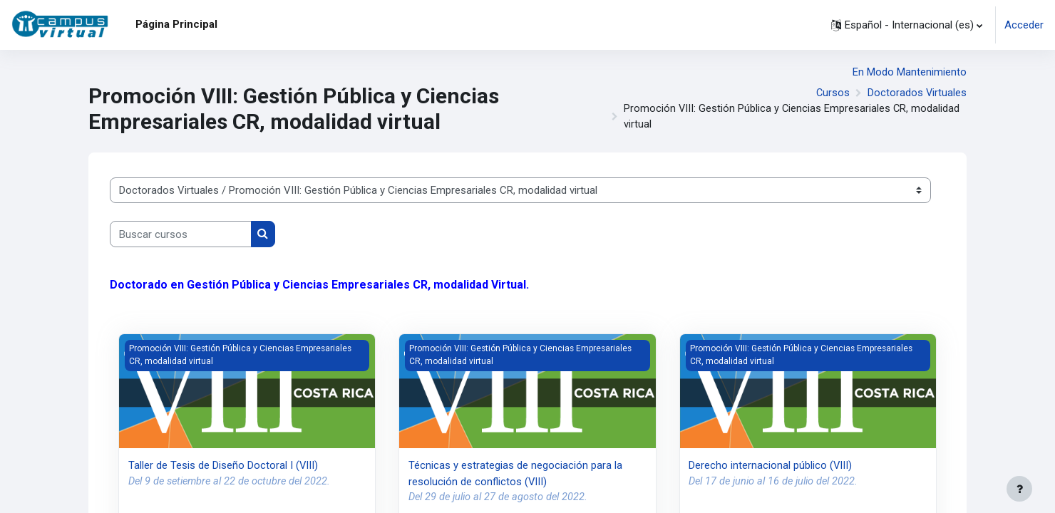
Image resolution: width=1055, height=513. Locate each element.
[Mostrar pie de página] (1019, 489)
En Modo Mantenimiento (910, 72)
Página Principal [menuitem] (176, 24)
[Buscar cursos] (181, 236)
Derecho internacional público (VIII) (771, 466)
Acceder (1024, 25)
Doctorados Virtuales (917, 94)
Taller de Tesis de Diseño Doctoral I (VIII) (223, 466)
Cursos (832, 94)
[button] (906, 25)
